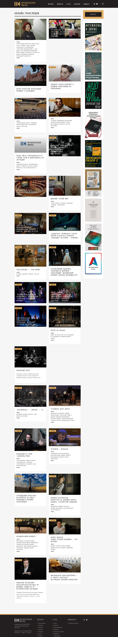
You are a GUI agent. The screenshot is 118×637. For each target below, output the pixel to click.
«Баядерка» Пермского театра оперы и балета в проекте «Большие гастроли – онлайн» (65, 236)
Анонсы (41, 629)
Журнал (51, 4)
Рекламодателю (58, 627)
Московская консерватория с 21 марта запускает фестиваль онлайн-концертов (64, 577)
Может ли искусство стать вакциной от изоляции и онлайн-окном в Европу (62, 336)
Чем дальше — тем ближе (28, 269)
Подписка (93, 14)
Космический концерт (26, 536)
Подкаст (87, 4)
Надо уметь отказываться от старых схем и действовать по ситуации (30, 158)
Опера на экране (58, 330)
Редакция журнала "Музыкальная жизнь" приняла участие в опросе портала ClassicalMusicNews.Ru (27, 166)
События (41, 625)
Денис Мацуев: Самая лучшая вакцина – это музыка (64, 539)
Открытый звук (23, 370)
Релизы (40, 635)
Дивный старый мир (59, 199)
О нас (55, 623)
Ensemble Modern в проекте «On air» (28, 274)
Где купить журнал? (59, 631)
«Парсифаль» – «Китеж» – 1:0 (30, 410)
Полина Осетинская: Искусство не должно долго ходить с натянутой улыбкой (64, 500)
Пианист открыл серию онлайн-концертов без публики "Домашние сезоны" (62, 547)
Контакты (56, 629)
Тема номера (42, 623)
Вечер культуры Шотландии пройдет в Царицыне (29, 90)
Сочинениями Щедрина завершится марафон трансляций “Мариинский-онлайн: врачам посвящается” (64, 272)
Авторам (77, 4)
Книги (40, 633)
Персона (41, 627)
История (41, 631)
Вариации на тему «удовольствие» (25, 455)
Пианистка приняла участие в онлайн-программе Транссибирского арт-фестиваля (62, 508)
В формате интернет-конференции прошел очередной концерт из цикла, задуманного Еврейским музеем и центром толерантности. (28, 375)
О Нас (69, 4)
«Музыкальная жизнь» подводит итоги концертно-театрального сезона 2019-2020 (27, 124)
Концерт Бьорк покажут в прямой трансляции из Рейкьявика (62, 86)
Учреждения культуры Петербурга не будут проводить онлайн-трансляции (26, 499)
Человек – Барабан (59, 449)
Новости (60, 4)
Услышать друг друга (60, 409)
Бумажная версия (73, 623)
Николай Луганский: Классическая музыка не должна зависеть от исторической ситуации (28, 586)
